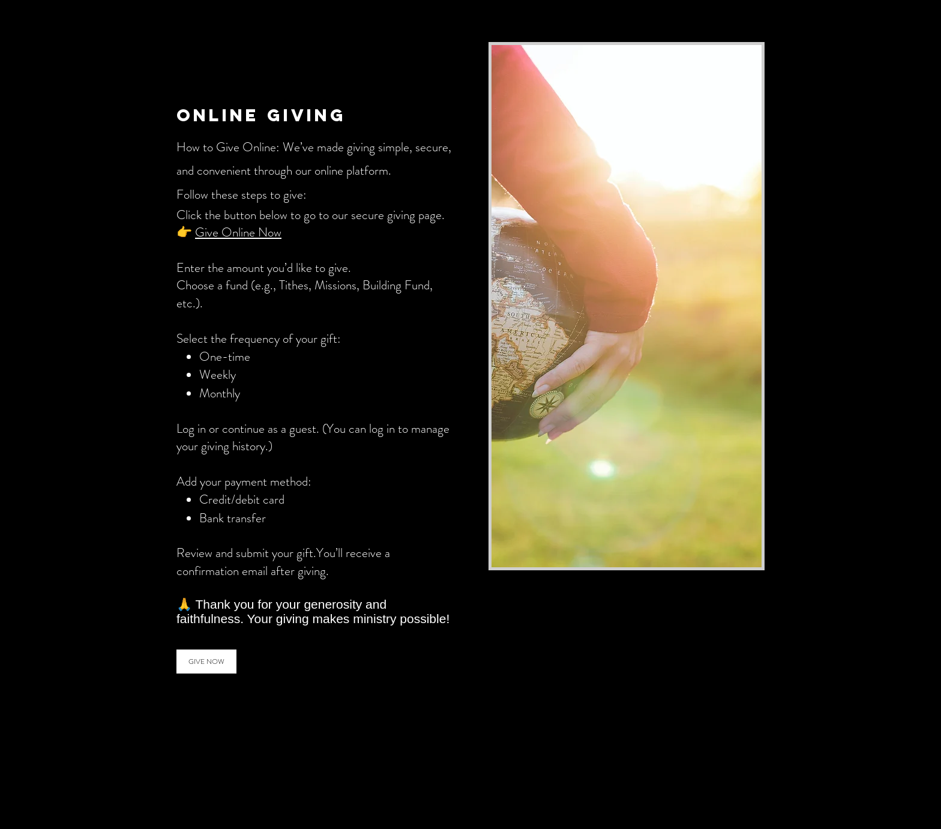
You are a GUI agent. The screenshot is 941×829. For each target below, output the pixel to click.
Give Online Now (238, 232)
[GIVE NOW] (206, 662)
